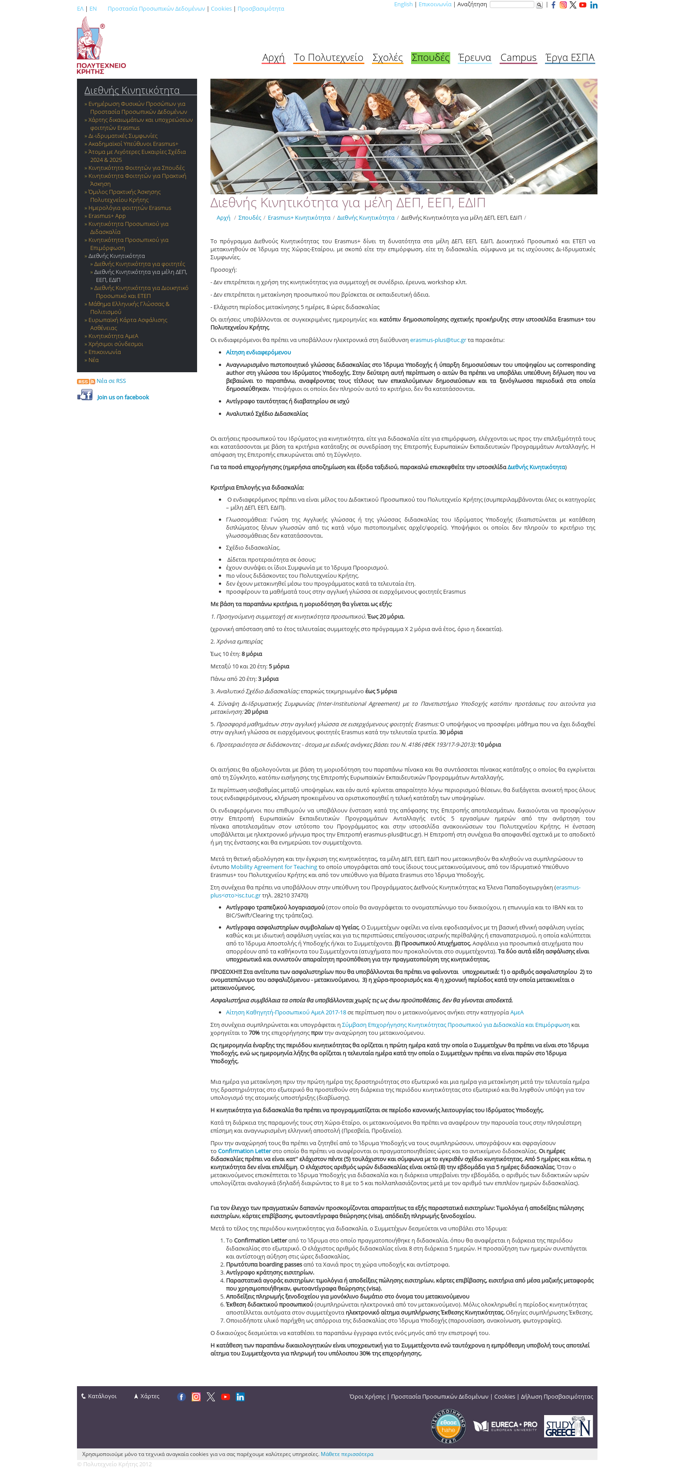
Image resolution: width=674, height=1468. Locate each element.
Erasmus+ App (107, 216)
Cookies (221, 8)
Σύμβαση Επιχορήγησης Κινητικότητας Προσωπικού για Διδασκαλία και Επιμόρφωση (456, 1025)
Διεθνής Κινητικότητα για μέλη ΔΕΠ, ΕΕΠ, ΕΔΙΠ (461, 217)
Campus (518, 57)
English (403, 4)
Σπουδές (430, 57)
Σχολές (388, 57)
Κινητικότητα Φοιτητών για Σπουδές (137, 168)
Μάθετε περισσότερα (347, 1454)
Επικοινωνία (435, 4)
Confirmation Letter (245, 1151)
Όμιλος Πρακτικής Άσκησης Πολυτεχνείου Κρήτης (125, 196)
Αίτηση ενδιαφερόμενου (258, 352)
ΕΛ (80, 8)
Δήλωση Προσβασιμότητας (557, 1396)
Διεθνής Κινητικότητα (132, 90)
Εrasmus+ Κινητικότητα (299, 217)
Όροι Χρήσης (367, 1396)
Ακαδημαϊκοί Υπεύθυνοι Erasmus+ (133, 144)
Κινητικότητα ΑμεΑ (113, 336)
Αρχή (273, 57)
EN (93, 8)
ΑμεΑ (517, 1012)
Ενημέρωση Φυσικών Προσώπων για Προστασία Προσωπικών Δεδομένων (138, 108)
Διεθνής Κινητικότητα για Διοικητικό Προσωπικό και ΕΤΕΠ (141, 292)
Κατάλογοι (102, 1396)
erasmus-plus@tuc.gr (438, 340)
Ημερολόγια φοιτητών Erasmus (130, 208)
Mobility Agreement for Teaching (274, 867)
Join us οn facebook (123, 397)
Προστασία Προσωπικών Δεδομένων (156, 8)
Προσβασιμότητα (261, 8)
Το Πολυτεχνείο (328, 57)
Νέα (94, 360)
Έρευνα (475, 57)
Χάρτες (150, 1396)
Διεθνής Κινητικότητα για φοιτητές (139, 264)
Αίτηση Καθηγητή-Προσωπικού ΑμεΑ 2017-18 (286, 1012)
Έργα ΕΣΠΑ (570, 57)
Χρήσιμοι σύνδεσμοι (116, 344)
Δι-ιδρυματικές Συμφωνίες (123, 136)
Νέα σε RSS (101, 381)
